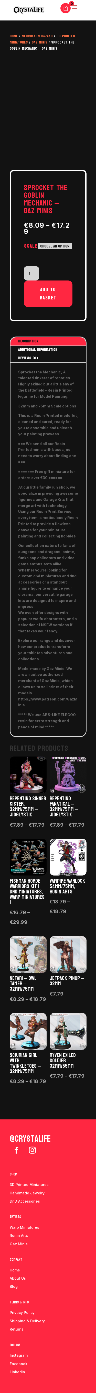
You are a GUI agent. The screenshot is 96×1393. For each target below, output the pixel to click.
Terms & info (19, 1302)
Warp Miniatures (24, 1227)
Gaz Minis (39, 42)
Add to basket (48, 293)
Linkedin (17, 1372)
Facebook (18, 1364)
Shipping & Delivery (27, 1321)
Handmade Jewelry (27, 1193)
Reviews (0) (28, 358)
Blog (14, 1286)
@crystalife (30, 1139)
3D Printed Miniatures (29, 1184)
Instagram (19, 1355)
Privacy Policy (22, 1312)
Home (14, 36)
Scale (30, 246)
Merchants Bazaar (37, 36)
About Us (18, 1278)
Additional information (37, 350)
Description (28, 341)
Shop (13, 1174)
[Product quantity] (31, 273)
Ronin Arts (19, 1235)
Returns (17, 1329)
